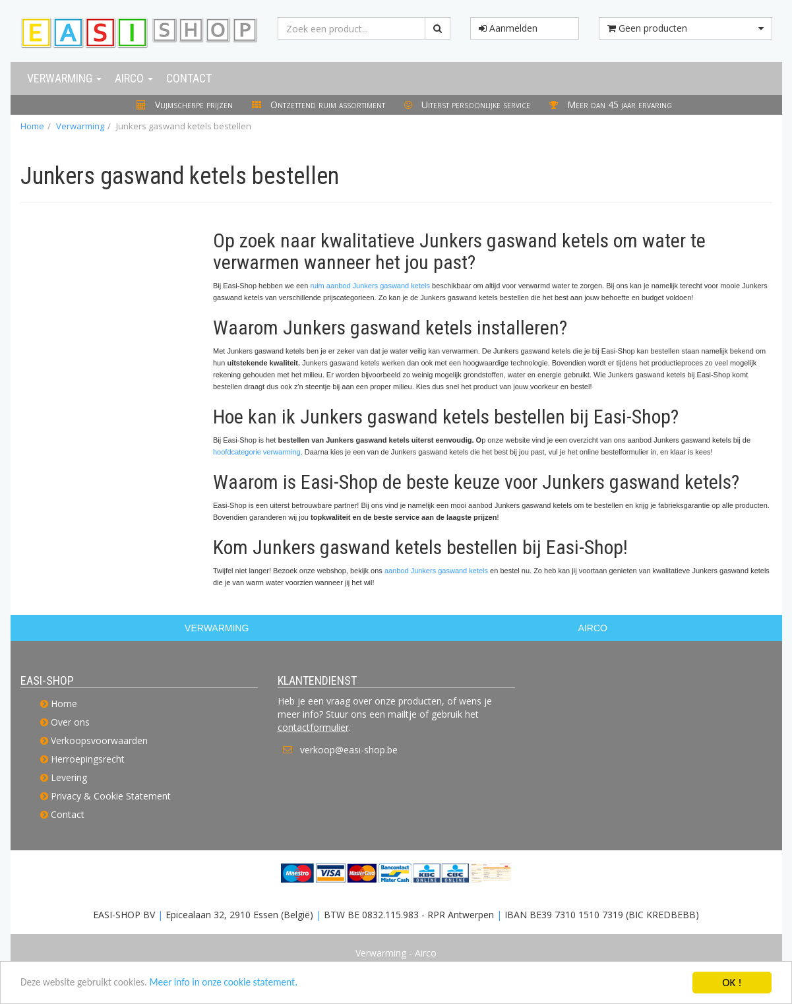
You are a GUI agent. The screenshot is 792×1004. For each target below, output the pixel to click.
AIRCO (592, 628)
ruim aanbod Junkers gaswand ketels (370, 286)
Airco (134, 78)
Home (32, 126)
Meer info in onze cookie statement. (244, 984)
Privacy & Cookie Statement (111, 796)
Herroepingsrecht (88, 759)
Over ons (70, 722)
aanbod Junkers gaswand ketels (436, 571)
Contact (189, 78)
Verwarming (64, 78)
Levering (69, 777)
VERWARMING (217, 628)
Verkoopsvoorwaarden (99, 740)
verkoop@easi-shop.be (349, 749)
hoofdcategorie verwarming (257, 452)
